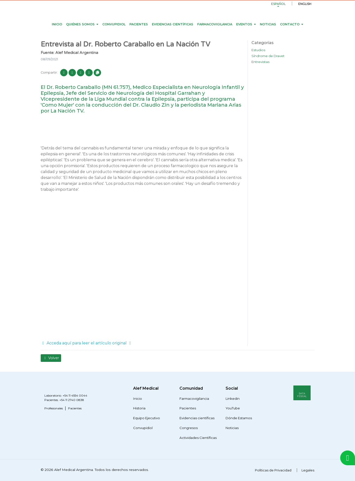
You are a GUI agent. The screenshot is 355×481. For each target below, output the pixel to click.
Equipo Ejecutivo (146, 418)
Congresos (188, 428)
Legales (308, 470)
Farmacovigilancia (214, 24)
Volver (51, 358)
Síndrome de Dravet (267, 56)
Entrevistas (260, 62)
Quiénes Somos (80, 24)
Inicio (57, 24)
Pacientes (138, 24)
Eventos (244, 24)
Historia (139, 408)
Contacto (290, 24)
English (304, 4)
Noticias (268, 24)
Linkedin (233, 399)
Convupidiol (113, 24)
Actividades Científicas (198, 438)
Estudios (258, 50)
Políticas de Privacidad (273, 470)
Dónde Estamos (239, 418)
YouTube (233, 408)
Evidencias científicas (172, 24)
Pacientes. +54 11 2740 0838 (64, 400)
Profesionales (53, 408)
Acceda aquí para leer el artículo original (87, 343)
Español (278, 4)
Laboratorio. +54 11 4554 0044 (65, 395)
